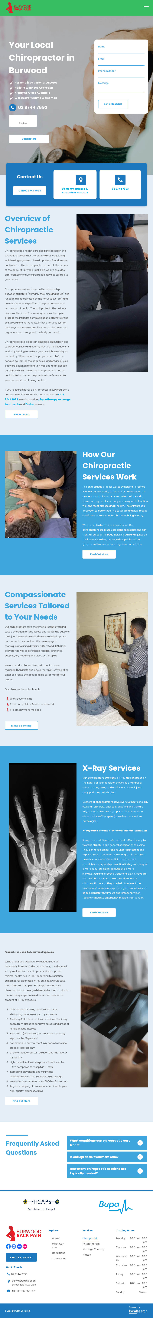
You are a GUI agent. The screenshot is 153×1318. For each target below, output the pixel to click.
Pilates (29, 404)
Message (103, 83)
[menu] (146, 8)
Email (101, 58)
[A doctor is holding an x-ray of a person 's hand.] (114, 1018)
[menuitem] (61, 1238)
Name (101, 46)
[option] (41, 1205)
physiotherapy (47, 399)
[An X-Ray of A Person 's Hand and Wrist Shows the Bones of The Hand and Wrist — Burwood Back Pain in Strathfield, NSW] (42, 837)
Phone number (107, 71)
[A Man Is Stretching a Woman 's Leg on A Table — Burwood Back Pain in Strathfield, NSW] (112, 293)
